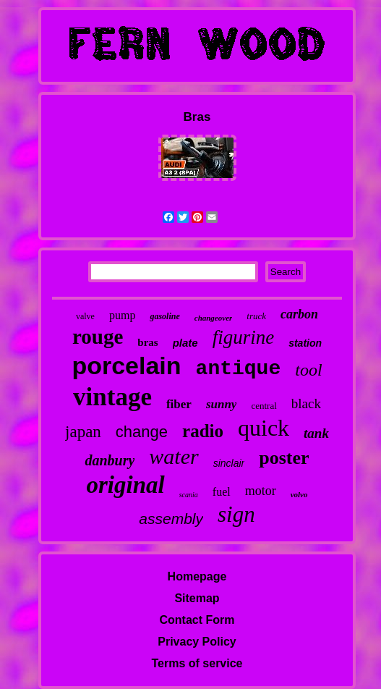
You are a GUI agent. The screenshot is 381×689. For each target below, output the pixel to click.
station (305, 343)
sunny (221, 404)
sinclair (229, 463)
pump (122, 315)
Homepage (197, 576)
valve (85, 316)
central (263, 405)
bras (147, 342)
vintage (112, 397)
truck (256, 315)
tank (316, 433)
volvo (299, 494)
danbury (109, 460)
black (306, 403)
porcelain (126, 365)
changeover (213, 317)
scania (188, 495)
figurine (244, 337)
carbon (299, 314)
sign (236, 514)
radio (202, 431)
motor (260, 490)
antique (238, 369)
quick (263, 428)
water (173, 456)
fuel (222, 492)
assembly (171, 518)
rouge (97, 336)
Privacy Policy (197, 641)
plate (185, 343)
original (125, 485)
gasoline (164, 316)
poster (284, 457)
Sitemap (196, 598)
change (142, 432)
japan (83, 432)
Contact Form (197, 620)
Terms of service (197, 663)
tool (308, 369)
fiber (179, 404)
